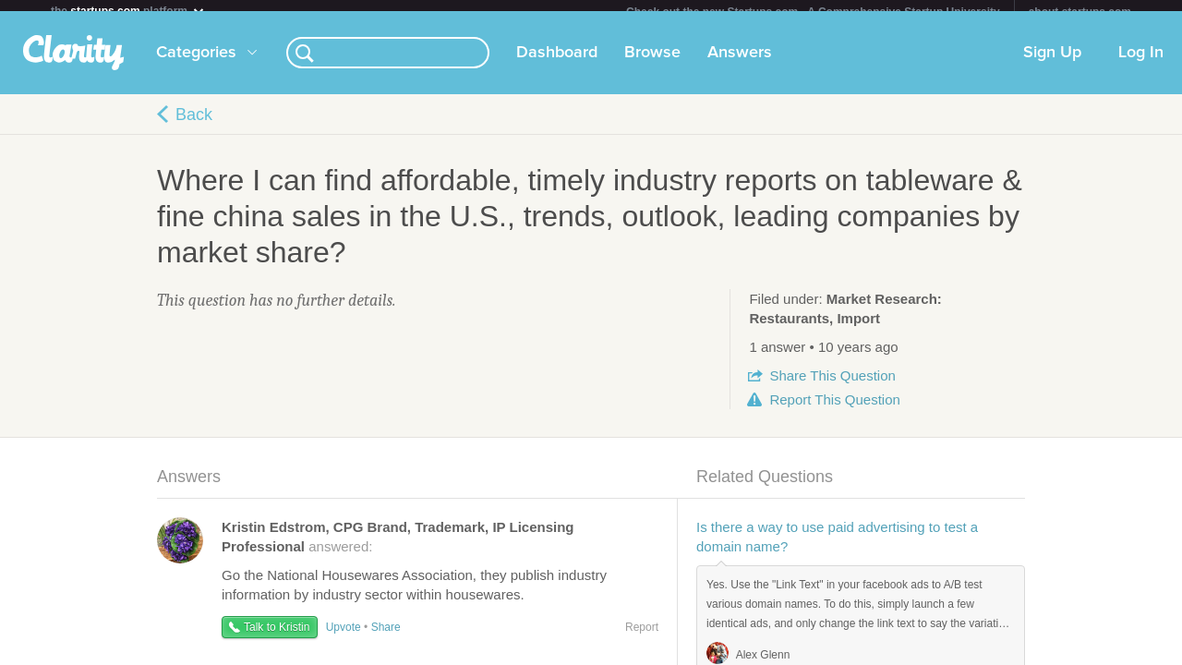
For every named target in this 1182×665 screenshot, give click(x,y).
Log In (1141, 63)
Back (193, 125)
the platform (128, 11)
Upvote (343, 638)
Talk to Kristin (276, 638)
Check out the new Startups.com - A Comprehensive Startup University (813, 12)
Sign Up (1052, 63)
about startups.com (1080, 12)
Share (832, 386)
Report (834, 410)
